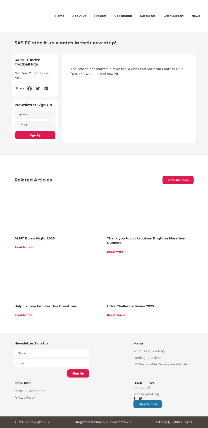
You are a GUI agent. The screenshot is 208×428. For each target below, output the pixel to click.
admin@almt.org (146, 394)
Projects (100, 16)
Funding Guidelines (147, 358)
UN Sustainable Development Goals (160, 364)
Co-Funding (123, 16)
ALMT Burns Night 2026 (34, 238)
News (196, 16)
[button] (29, 89)
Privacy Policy (24, 397)
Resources (147, 16)
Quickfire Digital (181, 422)
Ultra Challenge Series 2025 (130, 306)
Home (59, 16)
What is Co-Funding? (149, 351)
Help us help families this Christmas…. (47, 306)
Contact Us (142, 387)
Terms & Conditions (29, 391)
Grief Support (174, 16)
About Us (79, 16)
